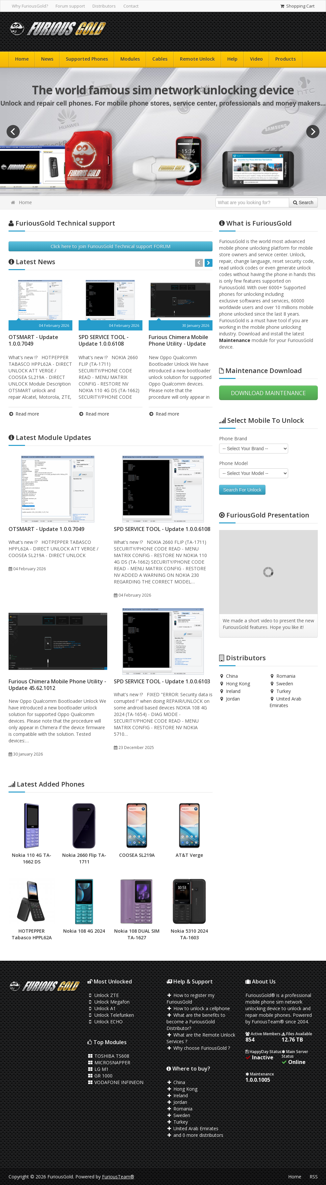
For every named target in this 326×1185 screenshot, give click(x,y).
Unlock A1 (102, 1008)
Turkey (280, 691)
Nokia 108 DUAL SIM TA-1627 (137, 934)
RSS (314, 1176)
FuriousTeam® (118, 1176)
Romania (282, 676)
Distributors (104, 6)
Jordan (229, 699)
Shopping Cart (297, 6)
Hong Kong (234, 683)
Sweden (281, 683)
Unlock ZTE (103, 995)
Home (22, 59)
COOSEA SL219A (137, 855)
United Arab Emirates (285, 702)
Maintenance (234, 340)
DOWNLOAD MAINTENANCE (268, 393)
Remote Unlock (197, 59)
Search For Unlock (242, 489)
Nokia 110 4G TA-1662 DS (31, 858)
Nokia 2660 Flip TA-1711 (84, 858)
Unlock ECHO (105, 1021)
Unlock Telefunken (111, 1015)
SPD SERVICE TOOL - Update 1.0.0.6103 (162, 681)
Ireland (230, 691)
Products (285, 59)
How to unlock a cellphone (198, 1008)
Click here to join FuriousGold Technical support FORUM (110, 246)
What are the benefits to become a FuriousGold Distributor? (196, 1021)
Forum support (70, 6)
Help (232, 59)
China (228, 676)
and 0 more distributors (195, 1135)
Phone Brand (233, 438)
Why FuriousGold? (30, 6)
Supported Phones (87, 59)
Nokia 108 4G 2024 (84, 931)
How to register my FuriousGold (190, 998)
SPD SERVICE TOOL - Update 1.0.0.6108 (104, 340)
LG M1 (98, 1069)
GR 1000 (100, 1076)
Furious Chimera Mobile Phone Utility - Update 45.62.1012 (178, 343)
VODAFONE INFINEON (116, 1082)
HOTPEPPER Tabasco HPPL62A (32, 934)
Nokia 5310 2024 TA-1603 (189, 934)
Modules (130, 59)
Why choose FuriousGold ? (198, 1048)
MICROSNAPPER (109, 1062)
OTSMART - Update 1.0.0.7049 (33, 340)
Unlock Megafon (109, 1002)
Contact (130, 6)
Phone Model (233, 463)
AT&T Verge (189, 855)
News (47, 59)
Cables (159, 59)
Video (256, 59)
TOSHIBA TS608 (109, 1056)
